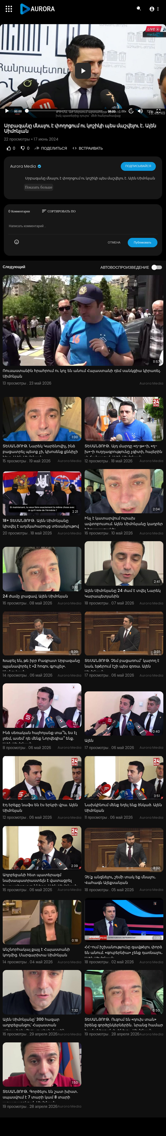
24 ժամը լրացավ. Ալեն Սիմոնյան (35, 596)
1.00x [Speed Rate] (122, 111)
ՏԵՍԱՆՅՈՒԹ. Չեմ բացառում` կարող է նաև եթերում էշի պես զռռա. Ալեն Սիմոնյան (122, 666)
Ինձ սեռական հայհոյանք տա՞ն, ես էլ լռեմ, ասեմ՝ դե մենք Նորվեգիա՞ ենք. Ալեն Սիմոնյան (40, 738)
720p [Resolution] (150, 111)
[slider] (65, 110)
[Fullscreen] (158, 111)
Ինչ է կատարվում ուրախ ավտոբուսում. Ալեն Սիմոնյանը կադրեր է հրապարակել (124, 523)
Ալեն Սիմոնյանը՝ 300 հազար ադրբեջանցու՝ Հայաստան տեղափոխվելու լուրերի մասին (34, 1025)
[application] (83, 71)
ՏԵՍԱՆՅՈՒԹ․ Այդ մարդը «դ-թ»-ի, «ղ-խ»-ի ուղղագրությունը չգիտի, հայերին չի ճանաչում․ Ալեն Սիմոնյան (123, 451)
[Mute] (140, 111)
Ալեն (89, 740)
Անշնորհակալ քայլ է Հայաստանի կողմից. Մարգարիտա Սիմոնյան (36, 952)
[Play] (7, 111)
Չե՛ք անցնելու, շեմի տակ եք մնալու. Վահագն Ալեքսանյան (120, 879)
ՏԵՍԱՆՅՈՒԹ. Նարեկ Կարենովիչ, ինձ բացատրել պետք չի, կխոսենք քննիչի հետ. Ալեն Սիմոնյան (40, 451)
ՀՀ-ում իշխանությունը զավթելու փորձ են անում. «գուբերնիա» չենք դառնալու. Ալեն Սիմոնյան (124, 952)
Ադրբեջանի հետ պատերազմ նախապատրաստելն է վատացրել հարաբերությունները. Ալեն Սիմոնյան (40, 880)
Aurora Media (26, 166)
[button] (153, 9)
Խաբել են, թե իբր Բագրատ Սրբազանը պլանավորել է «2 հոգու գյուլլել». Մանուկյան (41, 666)
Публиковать (142, 242)
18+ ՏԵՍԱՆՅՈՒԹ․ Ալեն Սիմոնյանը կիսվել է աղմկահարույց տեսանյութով (41, 523)
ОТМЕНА (114, 242)
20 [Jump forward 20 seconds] (131, 111)
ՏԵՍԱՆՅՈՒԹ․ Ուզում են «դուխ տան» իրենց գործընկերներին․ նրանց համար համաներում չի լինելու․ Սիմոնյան (124, 1025)
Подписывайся (138, 166)
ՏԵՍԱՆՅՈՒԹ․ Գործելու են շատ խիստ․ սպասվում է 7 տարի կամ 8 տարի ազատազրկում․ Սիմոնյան (40, 1097)
